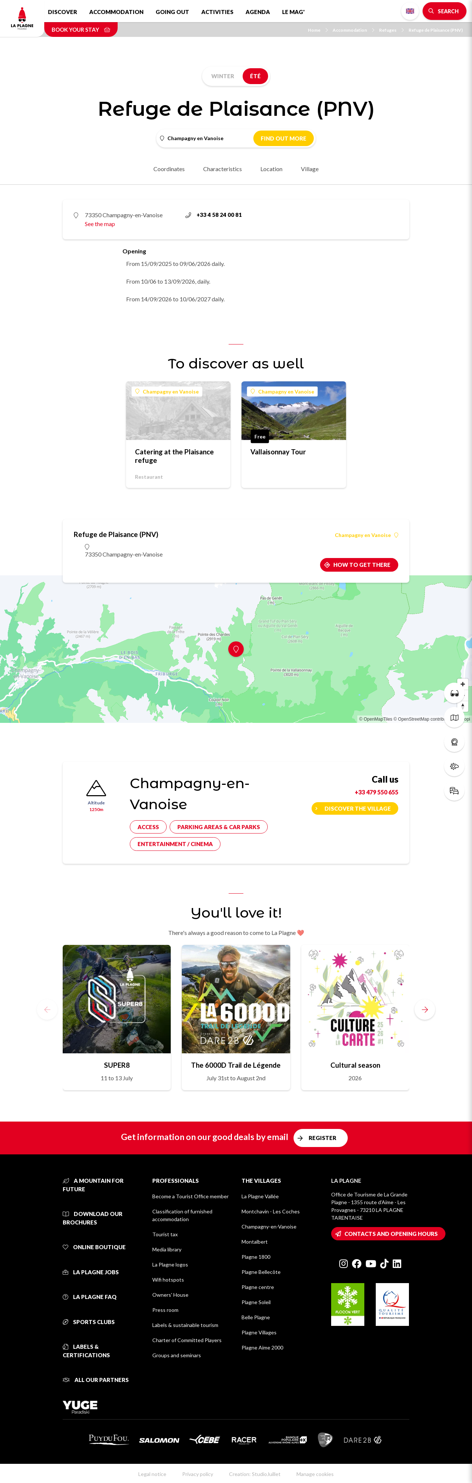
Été (255, 76)
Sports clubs (89, 1322)
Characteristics (222, 168)
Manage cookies (315, 1474)
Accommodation (116, 11)
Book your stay (81, 29)
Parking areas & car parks (218, 827)
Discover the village (357, 808)
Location (271, 168)
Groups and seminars (176, 1355)
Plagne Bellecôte (261, 1272)
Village (310, 168)
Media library (166, 1249)
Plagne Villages (259, 1332)
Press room (165, 1310)
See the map (100, 223)
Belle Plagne (256, 1317)
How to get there (362, 564)
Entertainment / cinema (175, 844)
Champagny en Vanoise (167, 391)
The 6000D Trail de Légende (236, 1065)
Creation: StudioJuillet (255, 1474)
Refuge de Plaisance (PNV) (436, 30)
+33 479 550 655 (376, 792)
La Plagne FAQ (90, 1296)
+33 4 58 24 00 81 (213, 214)
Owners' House (170, 1295)
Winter (222, 76)
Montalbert (255, 1241)
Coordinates (169, 168)
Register (322, 1137)
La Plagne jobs (91, 1272)
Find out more (283, 138)
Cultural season (355, 1065)
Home (318, 30)
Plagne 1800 (256, 1257)
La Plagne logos (170, 1264)
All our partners (96, 1379)
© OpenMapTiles (375, 719)
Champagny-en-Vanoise (269, 1226)
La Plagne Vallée (260, 1196)
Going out (172, 11)
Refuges (391, 30)
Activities (217, 11)
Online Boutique (94, 1247)
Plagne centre (258, 1287)
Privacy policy (197, 1474)
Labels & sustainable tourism (185, 1325)
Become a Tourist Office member (190, 1196)
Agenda (258, 11)
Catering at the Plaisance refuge (174, 455)
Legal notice (152, 1474)
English (410, 11)
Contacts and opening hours (391, 1233)
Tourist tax (165, 1234)
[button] (424, 1009)
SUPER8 (117, 1065)
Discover (62, 11)
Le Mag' (293, 11)
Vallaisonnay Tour (278, 451)
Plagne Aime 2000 (262, 1347)
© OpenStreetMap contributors (423, 719)
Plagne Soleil (256, 1302)
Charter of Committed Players (187, 1340)
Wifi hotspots (168, 1279)
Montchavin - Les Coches (271, 1211)
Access (148, 827)
